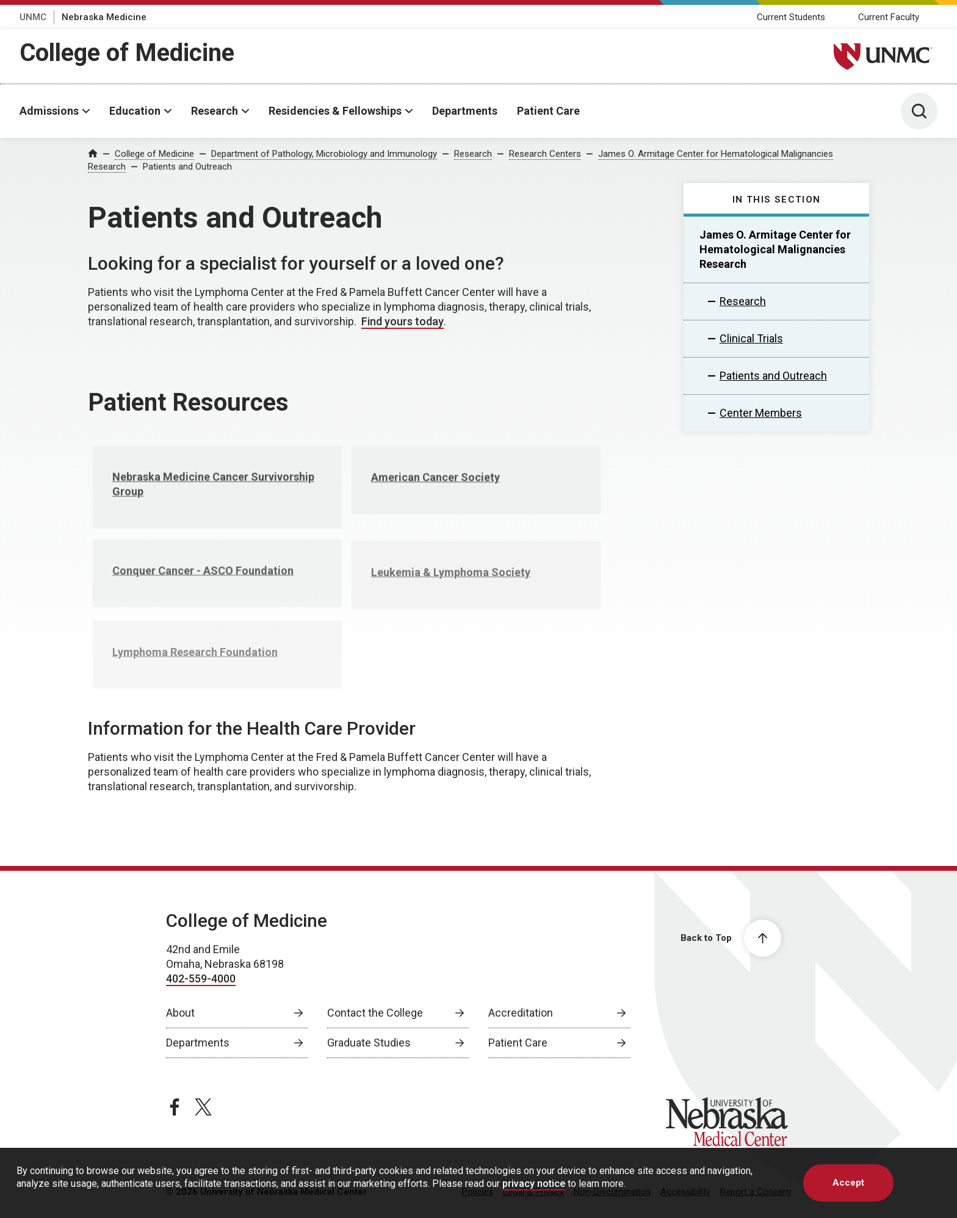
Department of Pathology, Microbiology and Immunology (324, 153)
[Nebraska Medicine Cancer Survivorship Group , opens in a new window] (217, 499)
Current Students (791, 17)
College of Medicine (127, 52)
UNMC (33, 17)
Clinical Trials (751, 338)
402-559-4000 (201, 978)
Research (214, 110)
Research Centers (545, 153)
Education (135, 110)
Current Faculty (888, 17)
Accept (848, 1182)
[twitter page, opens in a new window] (203, 1106)
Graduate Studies (369, 1042)
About (180, 1012)
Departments (464, 110)
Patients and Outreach (187, 166)
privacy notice (533, 1183)
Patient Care (548, 110)
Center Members (761, 412)
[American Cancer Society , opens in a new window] (476, 493)
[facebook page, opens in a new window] (174, 1106)
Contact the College (375, 1012)
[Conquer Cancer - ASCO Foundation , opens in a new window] (217, 587)
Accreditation (520, 1012)
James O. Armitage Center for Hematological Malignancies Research (775, 249)
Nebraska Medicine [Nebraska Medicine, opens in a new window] (104, 17)
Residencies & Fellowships (335, 110)
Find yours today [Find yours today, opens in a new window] (402, 321)
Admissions (49, 110)
